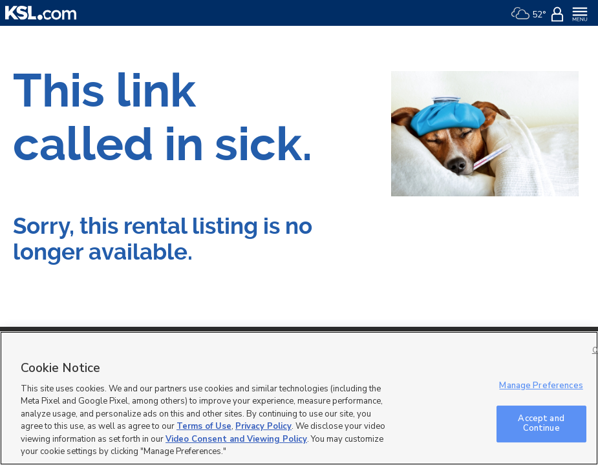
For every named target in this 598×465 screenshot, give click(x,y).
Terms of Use (203, 426)
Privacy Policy (263, 426)
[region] (299, 398)
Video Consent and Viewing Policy (236, 439)
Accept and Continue (541, 424)
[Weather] (528, 13)
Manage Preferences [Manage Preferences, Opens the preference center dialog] (540, 385)
